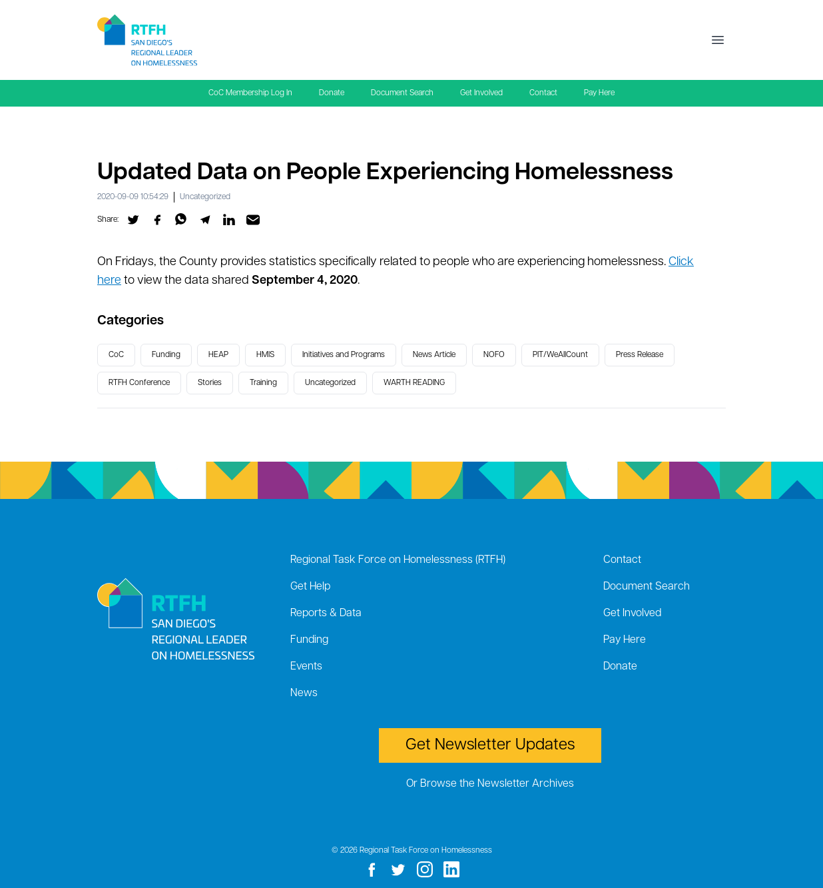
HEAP (218, 355)
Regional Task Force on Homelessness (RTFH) (397, 560)
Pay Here (599, 93)
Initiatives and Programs (343, 355)
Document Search (402, 93)
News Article (434, 355)
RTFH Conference (139, 383)
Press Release (639, 355)
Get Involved (481, 93)
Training (263, 383)
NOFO (494, 355)
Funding (166, 355)
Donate (331, 93)
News (304, 693)
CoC (116, 355)
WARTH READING (414, 383)
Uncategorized (205, 197)
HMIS (265, 355)
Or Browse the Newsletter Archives (490, 784)
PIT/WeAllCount (560, 355)
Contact (543, 93)
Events (306, 667)
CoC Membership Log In (250, 93)
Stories (210, 383)
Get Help (310, 587)
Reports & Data (326, 613)
